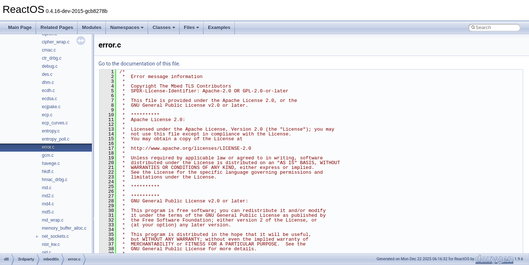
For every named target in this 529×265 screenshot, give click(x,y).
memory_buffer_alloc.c (64, 228)
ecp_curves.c (55, 123)
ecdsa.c (49, 98)
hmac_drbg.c (54, 179)
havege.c (51, 163)
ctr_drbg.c (51, 58)
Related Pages (56, 27)
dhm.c (48, 82)
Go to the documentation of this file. (139, 64)
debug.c (50, 66)
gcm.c (48, 155)
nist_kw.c (51, 244)
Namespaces (127, 27)
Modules (91, 27)
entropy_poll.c (55, 139)
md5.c (48, 212)
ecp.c (47, 114)
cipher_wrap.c (55, 42)
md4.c (48, 203)
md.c (46, 187)
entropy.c (51, 131)
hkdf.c (48, 171)
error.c (48, 147)
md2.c (48, 195)
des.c (47, 74)
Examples (219, 27)
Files (191, 27)
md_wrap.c (53, 220)
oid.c (46, 252)
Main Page (20, 27)
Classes (163, 27)
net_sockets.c (55, 236)
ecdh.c (48, 90)
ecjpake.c (51, 106)
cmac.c (49, 50)
